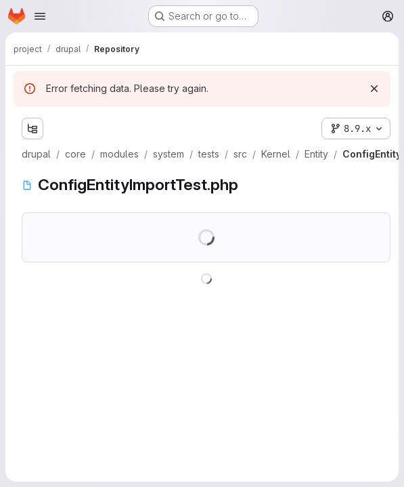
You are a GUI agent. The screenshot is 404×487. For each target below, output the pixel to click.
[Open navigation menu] (40, 16)
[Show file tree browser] (32, 128)
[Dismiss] (374, 88)
